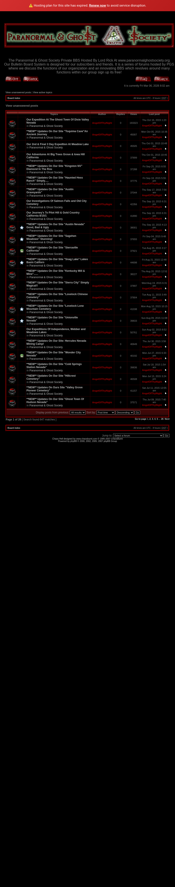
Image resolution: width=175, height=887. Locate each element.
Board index (13, 98)
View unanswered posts (18, 92)
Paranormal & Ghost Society (46, 126)
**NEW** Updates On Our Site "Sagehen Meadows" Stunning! (51, 237)
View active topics (42, 92)
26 (162, 419)
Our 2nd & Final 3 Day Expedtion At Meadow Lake (57, 144)
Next (167, 419)
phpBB (73, 441)
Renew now (97, 5)
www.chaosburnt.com (86, 439)
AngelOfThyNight (102, 123)
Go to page (140, 419)
